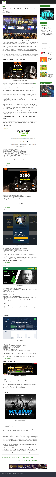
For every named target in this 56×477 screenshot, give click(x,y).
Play (29, 1)
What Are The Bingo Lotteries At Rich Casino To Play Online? (50, 75)
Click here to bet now (7, 163)
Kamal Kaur (11, 12)
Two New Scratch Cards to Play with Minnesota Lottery (46, 28)
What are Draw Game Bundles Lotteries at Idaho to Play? (46, 46)
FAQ (17, 1)
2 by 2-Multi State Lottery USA (50, 52)
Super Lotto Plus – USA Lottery (50, 59)
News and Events (22, 1)
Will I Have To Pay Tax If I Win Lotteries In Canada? (26, 460)
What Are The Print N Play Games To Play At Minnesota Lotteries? (18, 457)
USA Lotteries (11, 1)
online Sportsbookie (19, 447)
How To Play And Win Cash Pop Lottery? (50, 66)
